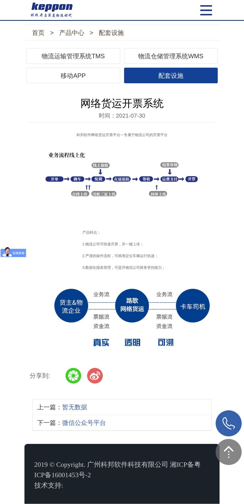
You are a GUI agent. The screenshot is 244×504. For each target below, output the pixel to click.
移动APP (73, 75)
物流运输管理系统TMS (73, 56)
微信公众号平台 (84, 422)
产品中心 (71, 32)
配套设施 (111, 32)
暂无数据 (74, 407)
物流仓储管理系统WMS (170, 56)
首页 (38, 32)
